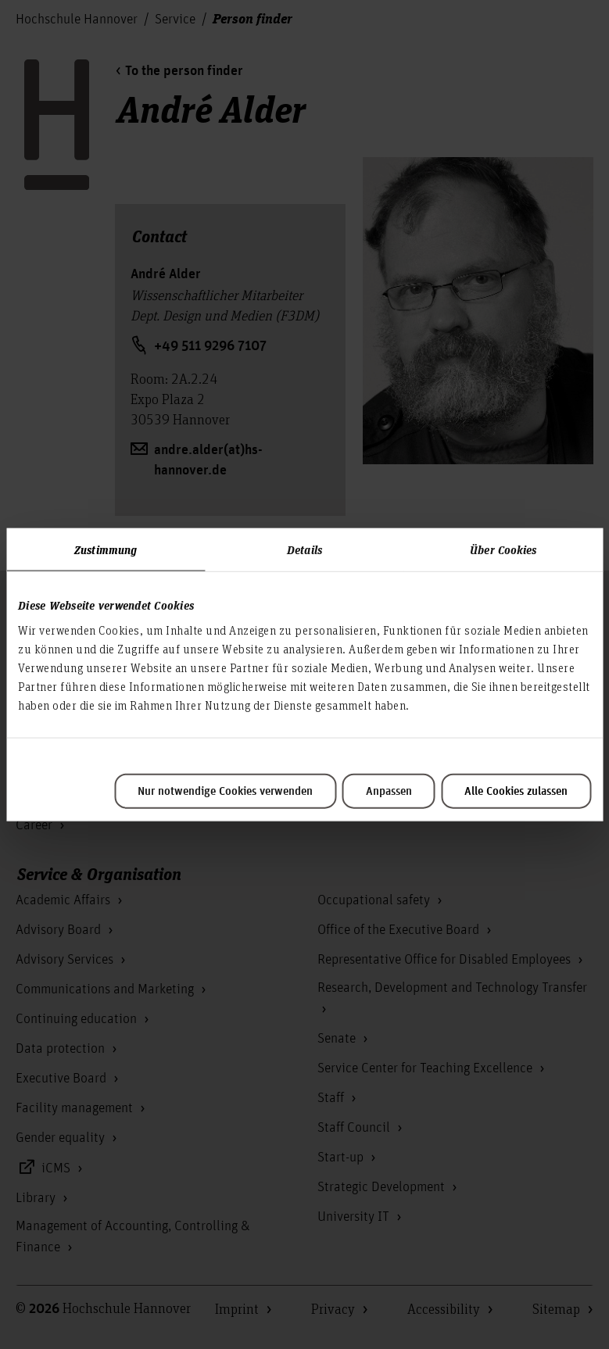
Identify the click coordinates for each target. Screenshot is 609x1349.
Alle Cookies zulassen (516, 791)
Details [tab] (304, 549)
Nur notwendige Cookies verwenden (225, 791)
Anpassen (389, 791)
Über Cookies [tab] (503, 549)
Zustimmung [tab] (105, 549)
